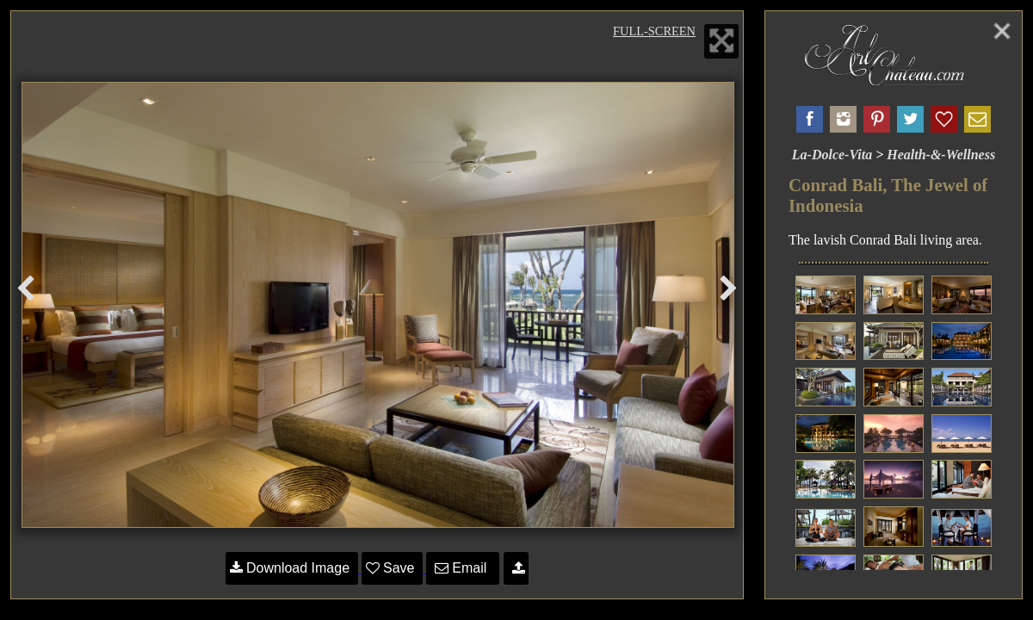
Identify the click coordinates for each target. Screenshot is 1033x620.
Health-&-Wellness (941, 154)
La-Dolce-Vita (832, 154)
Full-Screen (654, 31)
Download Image (292, 568)
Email (463, 568)
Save (392, 568)
